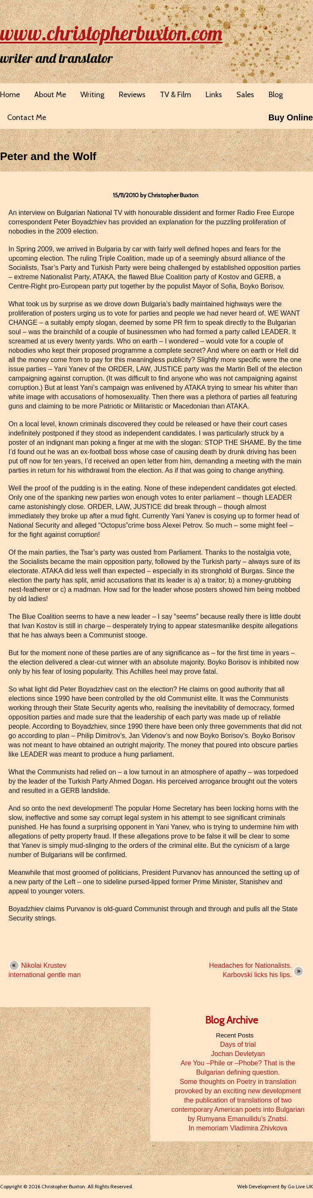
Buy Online (290, 117)
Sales (245, 94)
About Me (50, 94)
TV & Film (175, 94)
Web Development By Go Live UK (275, 1186)
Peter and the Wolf (48, 156)
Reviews (132, 94)
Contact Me (26, 117)
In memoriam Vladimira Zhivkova (238, 1128)
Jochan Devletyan (238, 1053)
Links (214, 94)
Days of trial (237, 1044)
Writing (92, 94)
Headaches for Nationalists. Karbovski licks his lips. (250, 970)
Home (10, 94)
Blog (276, 94)
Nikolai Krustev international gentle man (44, 970)
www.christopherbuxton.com (111, 33)
